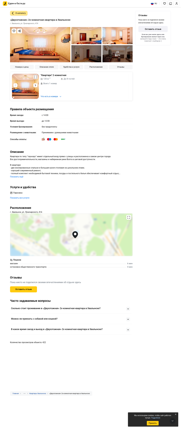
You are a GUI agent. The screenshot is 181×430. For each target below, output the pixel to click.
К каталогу (18, 13)
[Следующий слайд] (35, 85)
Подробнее (155, 418)
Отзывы (120, 67)
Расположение (96, 67)
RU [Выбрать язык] (154, 3)
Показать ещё (16, 176)
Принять (153, 423)
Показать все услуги (19, 198)
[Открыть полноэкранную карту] (71, 234)
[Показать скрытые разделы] (24, 393)
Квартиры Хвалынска (37, 393)
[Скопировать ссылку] (19, 31)
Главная (16, 393)
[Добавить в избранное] (14, 31)
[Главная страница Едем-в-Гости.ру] (14, 3)
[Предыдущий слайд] (15, 85)
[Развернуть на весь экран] (36, 77)
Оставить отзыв (23, 289)
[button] (164, 3)
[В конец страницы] (172, 421)
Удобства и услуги (71, 67)
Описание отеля (47, 67)
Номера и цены (22, 67)
